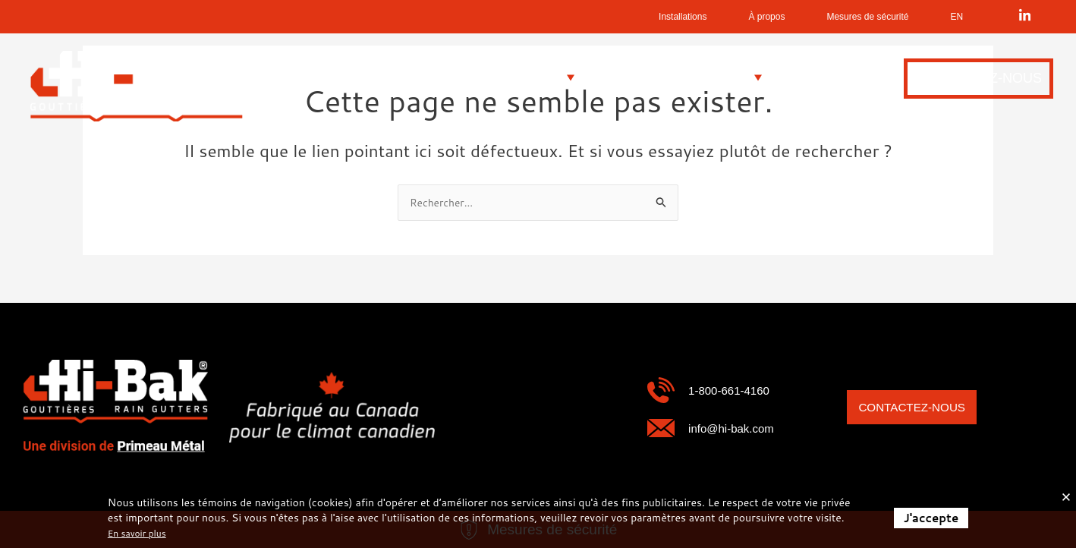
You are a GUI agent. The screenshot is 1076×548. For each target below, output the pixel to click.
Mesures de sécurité (836, 17)
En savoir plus (142, 532)
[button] (386, 78)
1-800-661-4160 (739, 390)
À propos (701, 17)
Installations (592, 17)
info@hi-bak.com (742, 428)
